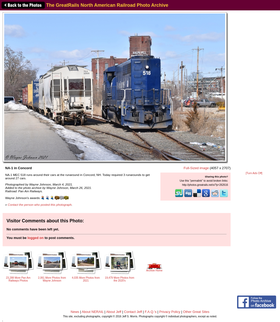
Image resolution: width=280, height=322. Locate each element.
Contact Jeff (133, 312)
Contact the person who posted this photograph (40, 204)
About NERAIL (92, 312)
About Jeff (113, 312)
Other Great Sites (196, 312)
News (75, 312)
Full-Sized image (196, 168)
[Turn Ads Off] (254, 173)
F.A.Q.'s (151, 312)
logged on (36, 238)
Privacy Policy (169, 312)
